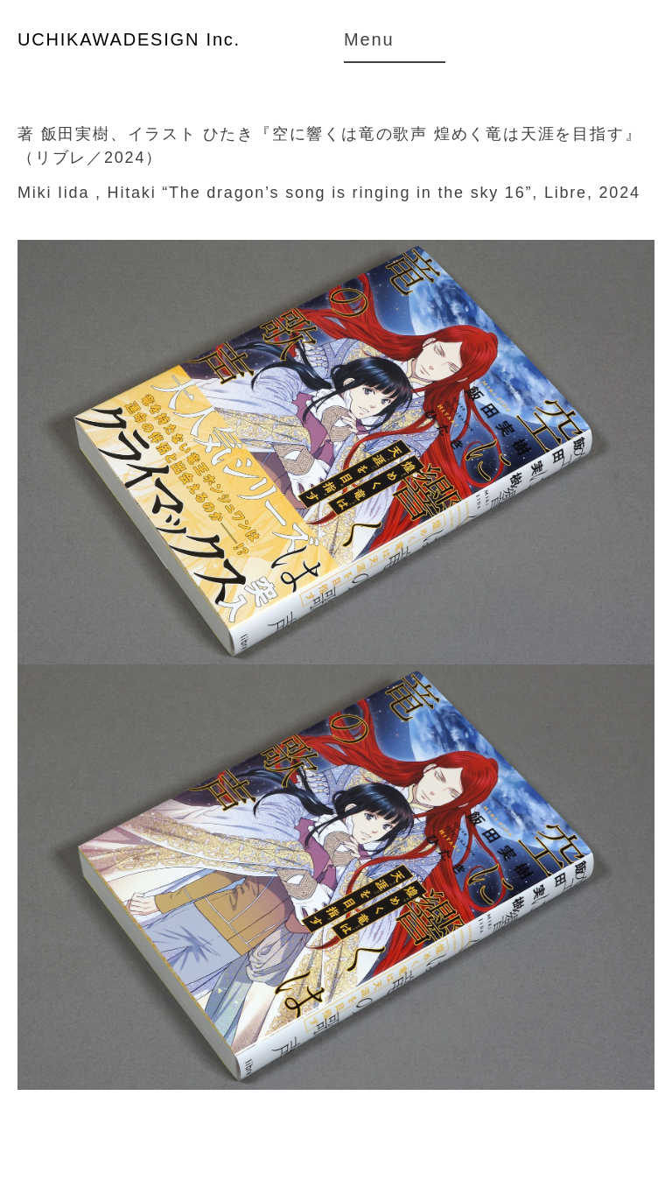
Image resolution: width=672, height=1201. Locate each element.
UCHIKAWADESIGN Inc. (129, 39)
